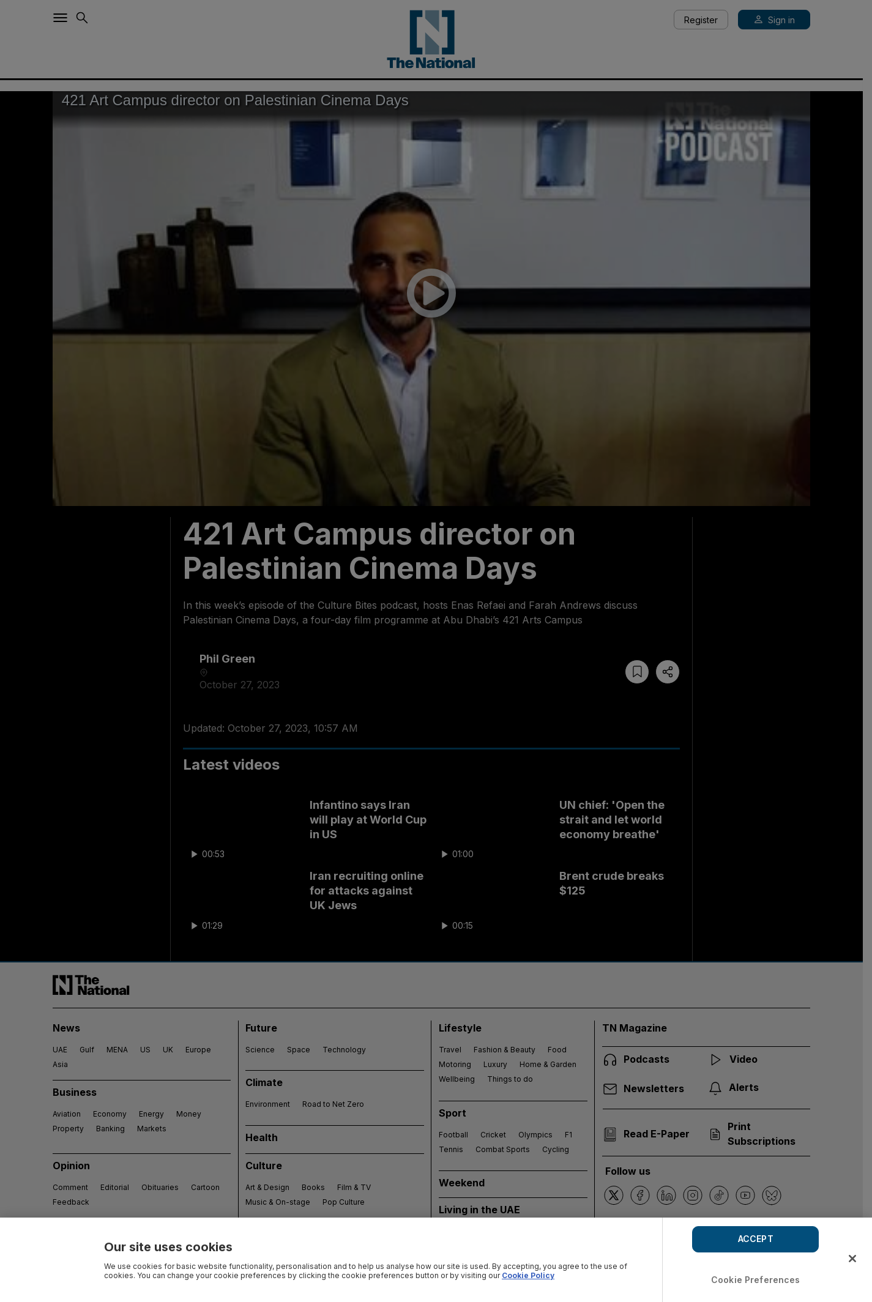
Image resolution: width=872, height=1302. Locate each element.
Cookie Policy (528, 1275)
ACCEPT (755, 1238)
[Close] (852, 1258)
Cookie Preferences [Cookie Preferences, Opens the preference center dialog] (755, 1279)
